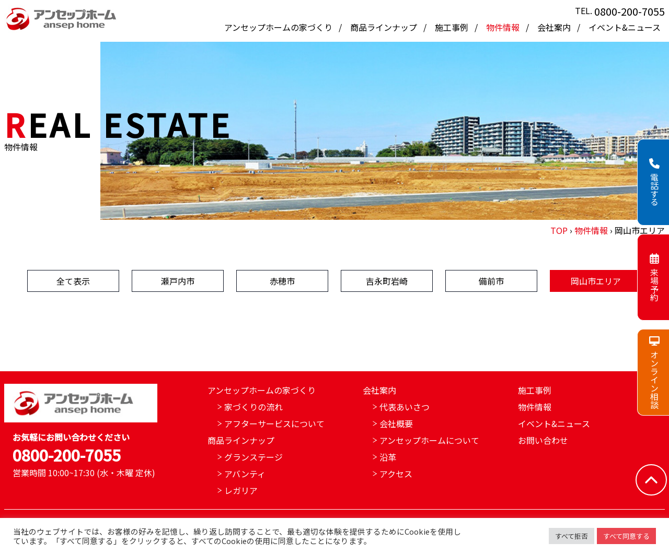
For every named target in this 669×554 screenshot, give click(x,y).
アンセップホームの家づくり (279, 27)
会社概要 (396, 423)
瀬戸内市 (177, 281)
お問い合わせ (543, 440)
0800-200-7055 (629, 11)
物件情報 (504, 27)
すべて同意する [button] (626, 536)
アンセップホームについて (429, 440)
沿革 (387, 457)
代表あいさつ (404, 406)
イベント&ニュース (625, 27)
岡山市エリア (596, 281)
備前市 (491, 281)
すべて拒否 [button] (571, 536)
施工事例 (452, 27)
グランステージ (253, 457)
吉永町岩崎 (387, 281)
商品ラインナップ (384, 27)
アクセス (395, 473)
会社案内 (555, 27)
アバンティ (245, 473)
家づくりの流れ (253, 406)
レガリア (241, 490)
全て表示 (73, 281)
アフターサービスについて (274, 423)
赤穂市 (282, 281)
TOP (559, 230)
